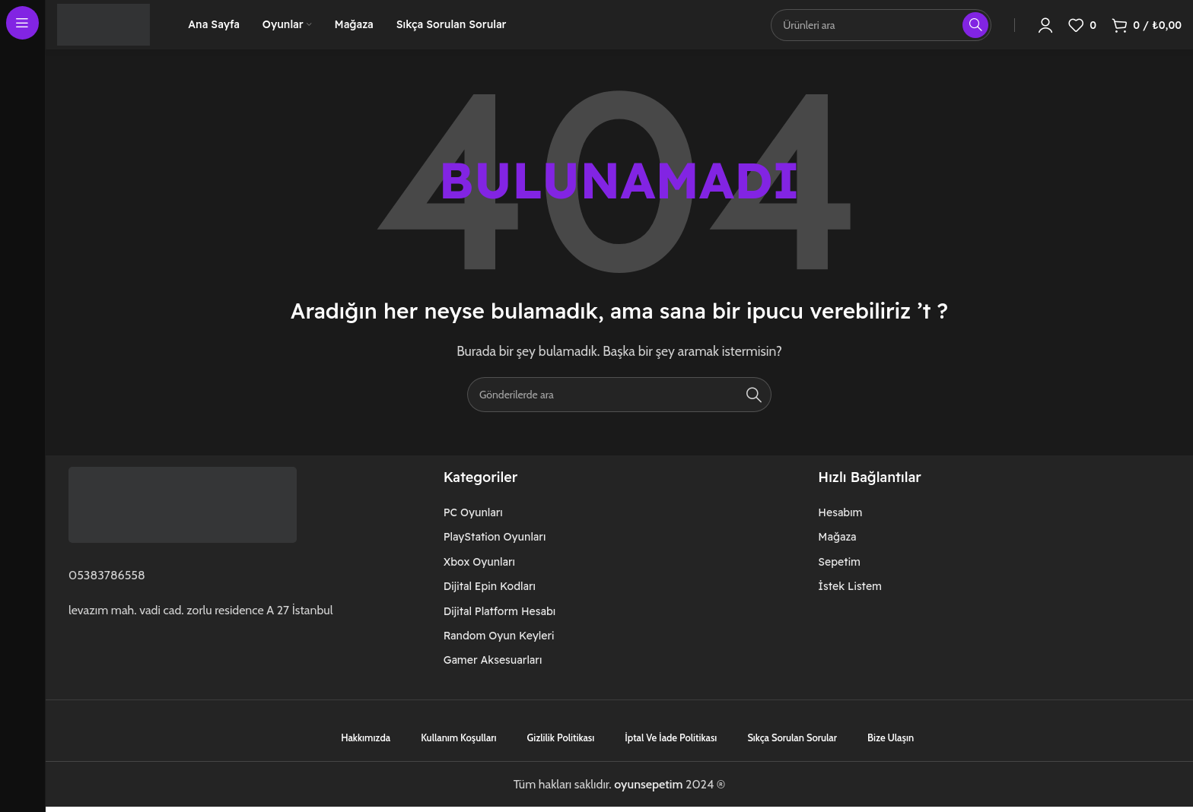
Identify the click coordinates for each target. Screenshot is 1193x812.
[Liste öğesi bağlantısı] (533, 531)
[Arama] (619, 413)
